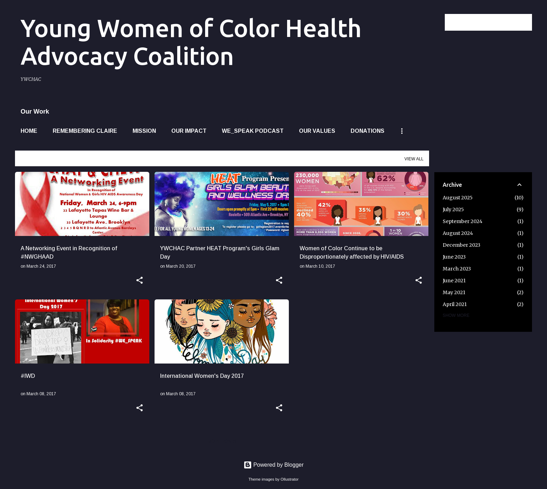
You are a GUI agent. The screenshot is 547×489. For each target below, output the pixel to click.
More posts (222, 441)
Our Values (317, 131)
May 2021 (454, 292)
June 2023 (454, 257)
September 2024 (462, 221)
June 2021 (454, 280)
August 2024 (458, 233)
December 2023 (461, 245)
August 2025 (458, 197)
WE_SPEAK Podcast (253, 131)
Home (29, 131)
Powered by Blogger (273, 465)
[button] (139, 281)
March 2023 (457, 269)
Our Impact (189, 131)
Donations (367, 131)
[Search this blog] (495, 22)
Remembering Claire (85, 131)
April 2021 (455, 304)
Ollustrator (289, 479)
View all (414, 158)
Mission (144, 131)
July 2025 (453, 209)
